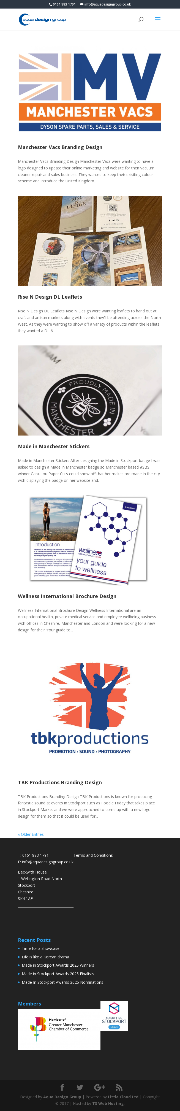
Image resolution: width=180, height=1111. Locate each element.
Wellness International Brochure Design (67, 596)
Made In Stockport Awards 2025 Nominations (62, 982)
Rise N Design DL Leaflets (50, 296)
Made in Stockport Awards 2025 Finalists (58, 973)
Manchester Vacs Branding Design (60, 147)
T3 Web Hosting (108, 1103)
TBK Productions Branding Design (60, 782)
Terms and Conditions (93, 855)
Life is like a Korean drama (45, 956)
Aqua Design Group (62, 1096)
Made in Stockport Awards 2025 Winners (58, 965)
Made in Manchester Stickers (53, 446)
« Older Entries (31, 834)
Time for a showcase (40, 948)
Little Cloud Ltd (123, 1096)
